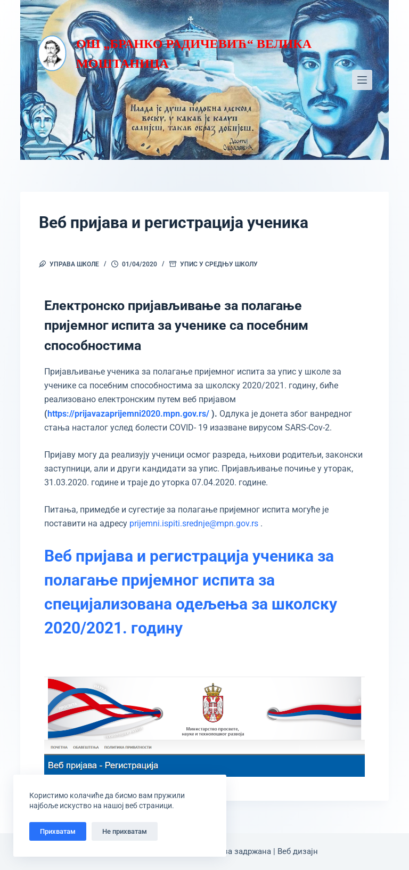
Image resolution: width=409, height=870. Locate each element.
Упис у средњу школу (219, 264)
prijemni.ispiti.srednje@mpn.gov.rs (193, 523)
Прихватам (58, 831)
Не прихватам (124, 831)
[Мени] (362, 80)
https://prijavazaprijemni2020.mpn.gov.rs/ (128, 414)
